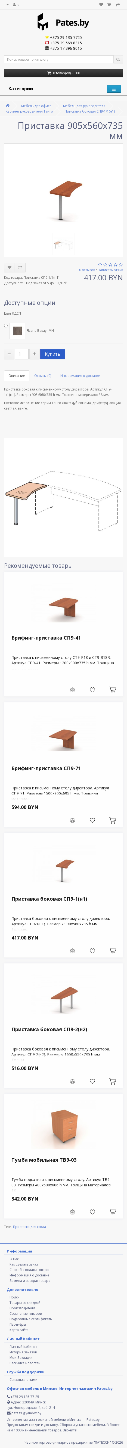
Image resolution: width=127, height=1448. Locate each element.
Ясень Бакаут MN (29, 331)
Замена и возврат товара (30, 1280)
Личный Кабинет (23, 1346)
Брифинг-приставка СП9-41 (46, 637)
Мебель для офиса (36, 106)
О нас (14, 1259)
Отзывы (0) (42, 375)
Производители (22, 1308)
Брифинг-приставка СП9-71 (46, 768)
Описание (16, 375)
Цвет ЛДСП (12, 313)
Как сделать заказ (24, 1264)
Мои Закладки (21, 1357)
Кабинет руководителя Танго (29, 111)
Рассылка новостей (25, 1363)
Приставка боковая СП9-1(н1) (49, 898)
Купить (52, 354)
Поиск (14, 1297)
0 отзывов (87, 270)
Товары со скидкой (25, 1302)
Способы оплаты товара (29, 1269)
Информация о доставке (80, 375)
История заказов (23, 1352)
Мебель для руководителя (84, 106)
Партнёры (18, 1324)
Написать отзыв (110, 270)
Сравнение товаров (26, 1313)
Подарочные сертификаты (31, 1319)
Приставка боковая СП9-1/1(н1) (90, 111)
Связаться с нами (24, 1379)
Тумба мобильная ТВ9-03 (43, 1159)
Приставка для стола (29, 1226)
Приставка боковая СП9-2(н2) (49, 1029)
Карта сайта (19, 1330)
